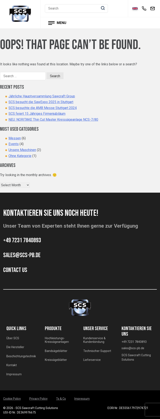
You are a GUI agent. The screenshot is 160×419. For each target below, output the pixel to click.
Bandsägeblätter (56, 351)
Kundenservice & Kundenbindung (94, 340)
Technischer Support (97, 351)
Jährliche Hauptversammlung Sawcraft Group (41, 96)
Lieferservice (92, 360)
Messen (14, 138)
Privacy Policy (38, 398)
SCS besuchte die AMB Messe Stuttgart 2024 (42, 108)
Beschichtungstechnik (21, 356)
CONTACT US (15, 270)
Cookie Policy (12, 398)
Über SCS (12, 338)
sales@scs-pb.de (22, 255)
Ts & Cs (61, 398)
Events (13, 144)
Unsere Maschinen (22, 150)
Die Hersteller (15, 347)
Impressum (14, 374)
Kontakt (11, 365)
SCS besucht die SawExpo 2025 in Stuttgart (40, 102)
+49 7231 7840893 (22, 240)
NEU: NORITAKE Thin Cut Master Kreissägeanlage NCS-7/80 (53, 120)
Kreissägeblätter (56, 360)
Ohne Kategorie (19, 156)
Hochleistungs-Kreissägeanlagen (57, 340)
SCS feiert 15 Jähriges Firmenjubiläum (36, 114)
